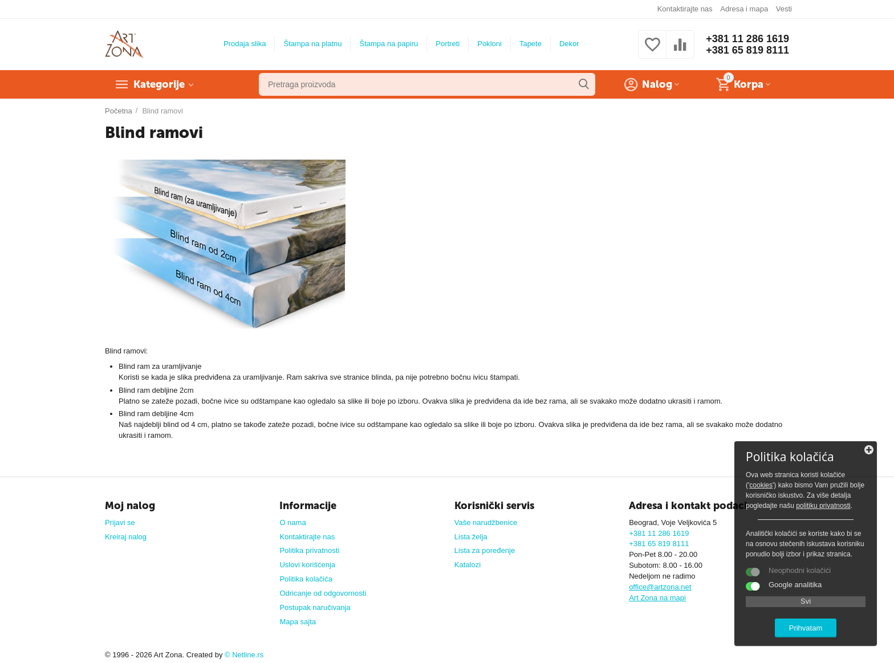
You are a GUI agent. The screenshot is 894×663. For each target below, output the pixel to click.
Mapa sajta (297, 621)
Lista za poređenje (484, 550)
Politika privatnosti (309, 550)
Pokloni (489, 43)
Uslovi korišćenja (307, 564)
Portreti (448, 43)
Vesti (784, 9)
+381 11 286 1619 (747, 38)
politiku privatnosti (823, 506)
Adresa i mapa (744, 9)
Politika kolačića (305, 579)
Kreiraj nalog (126, 536)
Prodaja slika (245, 43)
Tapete (530, 43)
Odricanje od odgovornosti (322, 593)
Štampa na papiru (388, 43)
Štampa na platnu (312, 43)
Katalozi (467, 564)
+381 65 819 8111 (747, 50)
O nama (292, 522)
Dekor (569, 43)
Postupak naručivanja (314, 607)
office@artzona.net (660, 587)
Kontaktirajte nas (685, 9)
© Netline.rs (244, 654)
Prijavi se (120, 522)
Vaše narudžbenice (485, 522)
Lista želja (470, 536)
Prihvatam (806, 628)
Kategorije (159, 84)
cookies (761, 485)
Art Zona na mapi (657, 597)
